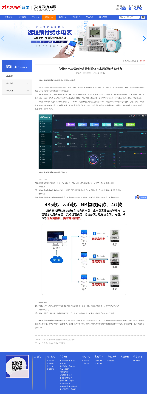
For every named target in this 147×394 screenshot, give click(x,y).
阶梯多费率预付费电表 (69, 386)
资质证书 (76, 17)
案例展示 (62, 17)
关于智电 (22, 17)
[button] (144, 38)
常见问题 (9, 91)
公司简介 (50, 361)
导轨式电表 (64, 372)
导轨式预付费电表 (67, 381)
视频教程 (124, 356)
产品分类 (64, 356)
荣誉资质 (111, 361)
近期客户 (98, 363)
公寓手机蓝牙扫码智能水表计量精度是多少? (58, 340)
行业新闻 (9, 83)
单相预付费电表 (66, 378)
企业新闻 (9, 76)
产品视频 (89, 17)
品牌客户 (98, 361)
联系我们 (137, 361)
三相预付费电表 (66, 375)
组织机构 (50, 363)
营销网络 (50, 369)
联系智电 (103, 17)
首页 (136, 61)
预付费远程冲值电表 (68, 389)
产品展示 (35, 17)
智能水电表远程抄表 (46, 172)
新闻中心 (49, 17)
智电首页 (8, 17)
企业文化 (50, 366)
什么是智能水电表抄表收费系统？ (54, 343)
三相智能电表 (65, 383)
